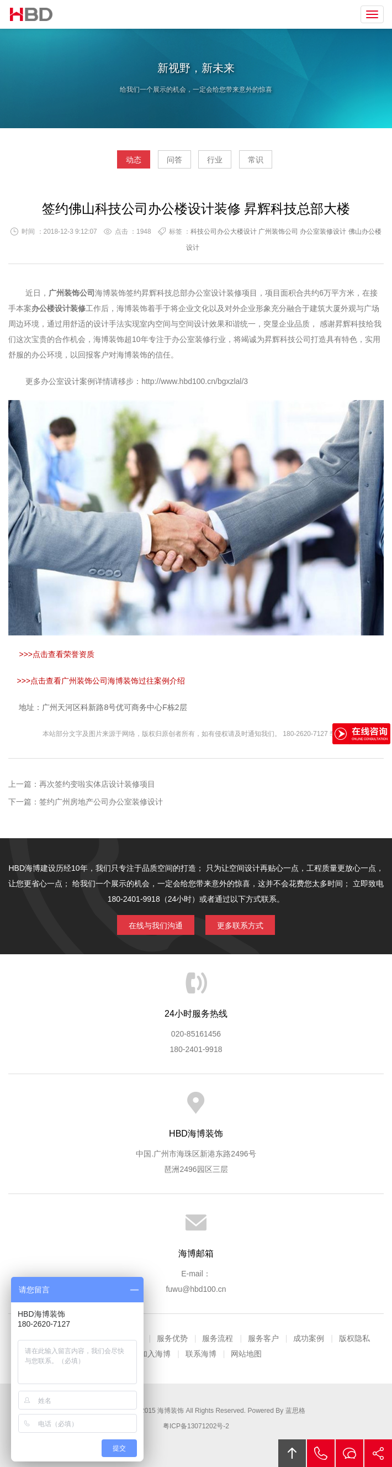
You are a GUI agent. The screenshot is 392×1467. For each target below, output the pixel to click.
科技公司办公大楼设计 (223, 231)
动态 (133, 159)
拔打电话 (321, 1453)
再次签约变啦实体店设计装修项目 (97, 784)
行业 (215, 159)
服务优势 (172, 1338)
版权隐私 (354, 1338)
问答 (174, 159)
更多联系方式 (240, 925)
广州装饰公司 (278, 231)
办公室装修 (191, 339)
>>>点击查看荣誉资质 (55, 654)
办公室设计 (207, 292)
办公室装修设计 (323, 231)
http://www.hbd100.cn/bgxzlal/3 (194, 381)
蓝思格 (295, 1411)
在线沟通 (349, 1453)
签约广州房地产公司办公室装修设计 (101, 801)
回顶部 (292, 1453)
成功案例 (308, 1338)
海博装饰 (31, 14)
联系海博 (201, 1353)
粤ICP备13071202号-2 (196, 1426)
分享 (378, 1453)
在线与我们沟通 (156, 925)
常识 (255, 159)
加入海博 (155, 1353)
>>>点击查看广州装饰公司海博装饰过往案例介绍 (101, 680)
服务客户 (263, 1338)
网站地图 (246, 1353)
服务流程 (217, 1338)
